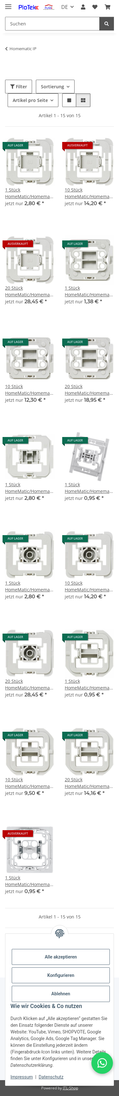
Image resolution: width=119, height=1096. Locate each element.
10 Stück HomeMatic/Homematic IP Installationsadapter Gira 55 (89, 586)
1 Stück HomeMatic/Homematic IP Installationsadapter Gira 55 (30, 586)
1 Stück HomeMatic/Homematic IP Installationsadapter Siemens (89, 487)
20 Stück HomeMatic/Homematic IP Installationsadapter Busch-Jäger (30, 291)
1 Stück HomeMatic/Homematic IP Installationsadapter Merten (30, 487)
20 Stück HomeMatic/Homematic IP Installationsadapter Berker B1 (89, 389)
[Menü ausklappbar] (8, 4)
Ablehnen (60, 993)
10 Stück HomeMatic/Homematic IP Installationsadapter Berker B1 (30, 389)
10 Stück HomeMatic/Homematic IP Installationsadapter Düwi (30, 783)
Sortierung (52, 87)
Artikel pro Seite (30, 100)
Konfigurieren (60, 975)
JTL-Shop (70, 1088)
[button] (83, 7)
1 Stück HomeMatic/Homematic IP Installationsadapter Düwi (89, 684)
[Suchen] (52, 23)
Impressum (21, 1076)
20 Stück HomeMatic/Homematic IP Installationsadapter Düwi (89, 783)
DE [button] (64, 6)
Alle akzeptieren (61, 956)
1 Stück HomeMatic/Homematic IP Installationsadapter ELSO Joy (30, 881)
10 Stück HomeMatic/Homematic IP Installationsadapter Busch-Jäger (89, 193)
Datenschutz (51, 1076)
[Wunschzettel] (95, 7)
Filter (18, 87)
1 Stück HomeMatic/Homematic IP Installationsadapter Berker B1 (89, 291)
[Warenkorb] (107, 7)
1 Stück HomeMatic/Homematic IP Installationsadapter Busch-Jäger (30, 193)
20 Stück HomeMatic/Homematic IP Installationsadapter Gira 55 (30, 684)
